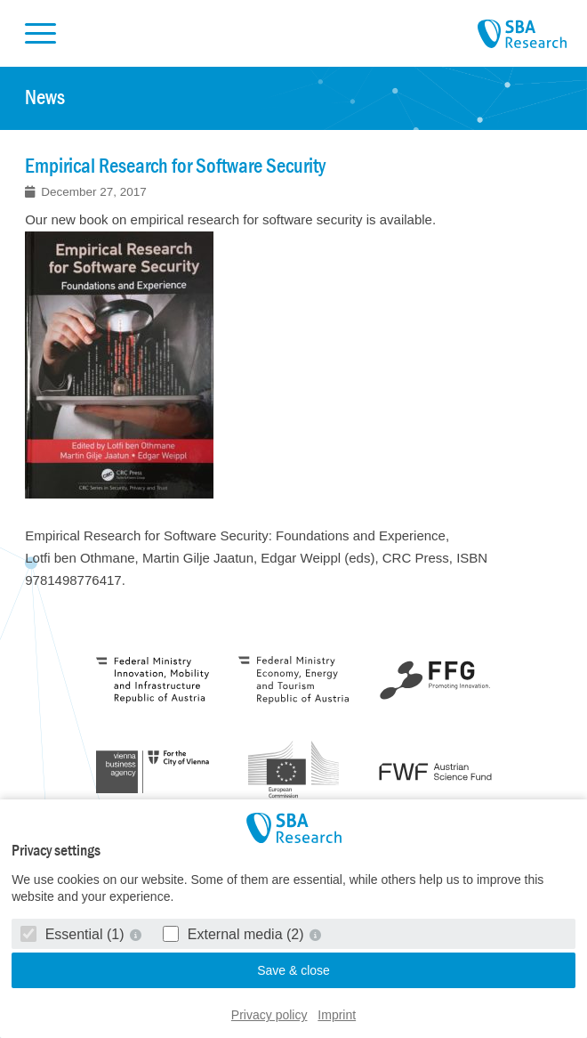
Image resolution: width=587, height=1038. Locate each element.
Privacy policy (269, 1015)
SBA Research (522, 35)
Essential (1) (74, 934)
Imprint (337, 1015)
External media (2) (235, 934)
